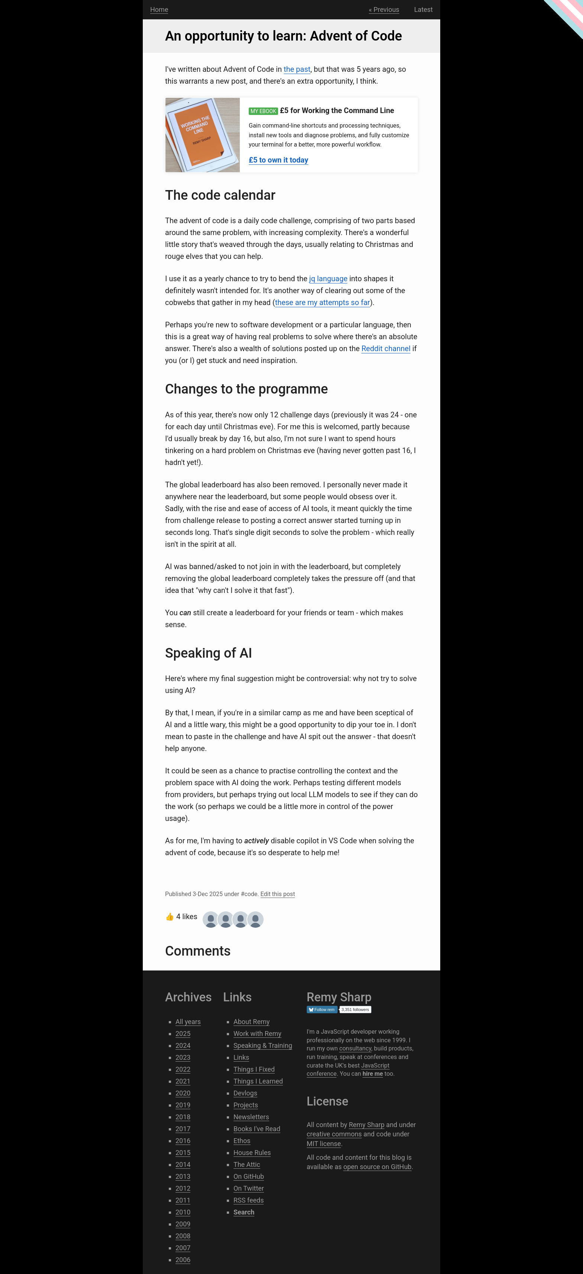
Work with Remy (257, 1033)
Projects (245, 1105)
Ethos (242, 1141)
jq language (328, 278)
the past (297, 69)
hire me (373, 1073)
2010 (182, 1212)
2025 (182, 1033)
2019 (182, 1105)
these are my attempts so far (322, 302)
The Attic (246, 1164)
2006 (182, 1260)
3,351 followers (355, 1009)
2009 (182, 1224)
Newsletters (251, 1117)
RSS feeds (248, 1200)
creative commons (334, 1134)
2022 (182, 1069)
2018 (182, 1117)
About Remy (251, 1022)
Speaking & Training (262, 1045)
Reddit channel (385, 348)
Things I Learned (258, 1081)
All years (188, 1022)
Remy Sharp (366, 1125)
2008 (182, 1236)
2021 (182, 1081)
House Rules (252, 1152)
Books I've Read (256, 1129)
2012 (182, 1188)
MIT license (324, 1144)
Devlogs (245, 1093)
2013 (182, 1176)
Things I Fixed (254, 1069)
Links (241, 1057)
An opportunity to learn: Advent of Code (283, 36)
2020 (182, 1093)
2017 (182, 1129)
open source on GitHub (377, 1167)
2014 (182, 1164)
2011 (182, 1200)
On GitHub (248, 1176)
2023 (182, 1057)
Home (159, 9)
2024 (182, 1045)
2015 (182, 1152)
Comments (198, 951)
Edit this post (278, 894)
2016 (182, 1141)
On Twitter (248, 1188)
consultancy (355, 1048)
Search (180, 10)
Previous (386, 9)
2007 (182, 1248)
